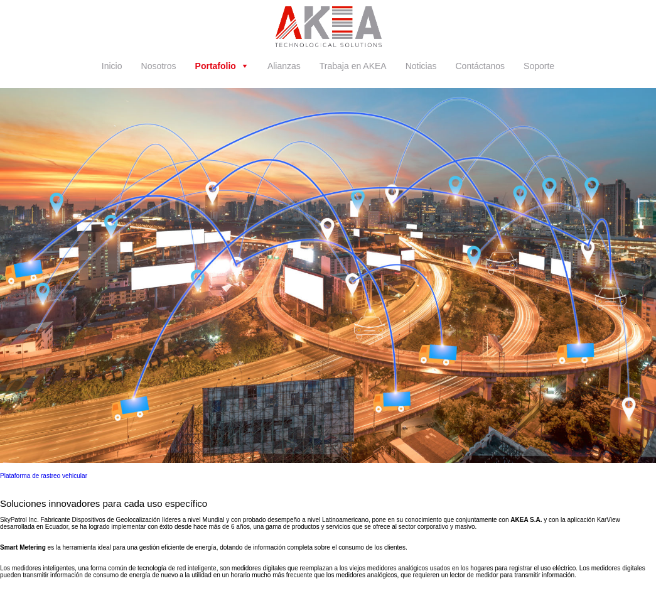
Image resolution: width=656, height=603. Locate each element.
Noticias (421, 66)
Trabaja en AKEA (353, 66)
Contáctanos (480, 66)
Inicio (112, 66)
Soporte (539, 66)
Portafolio (215, 66)
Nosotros (158, 66)
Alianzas (284, 66)
